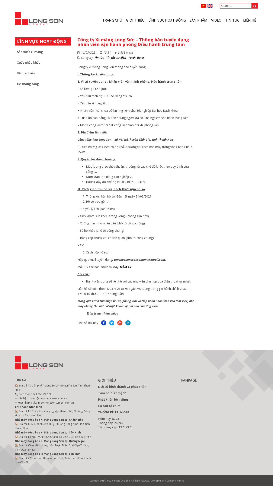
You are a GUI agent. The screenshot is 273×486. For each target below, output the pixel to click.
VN (203, 6)
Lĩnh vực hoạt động (167, 20)
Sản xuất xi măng (30, 52)
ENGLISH (210, 6)
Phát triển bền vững (113, 399)
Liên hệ (249, 20)
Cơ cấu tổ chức (109, 406)
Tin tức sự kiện (116, 58)
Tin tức (232, 20)
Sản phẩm (198, 20)
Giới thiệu (135, 20)
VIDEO (216, 20)
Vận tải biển (26, 73)
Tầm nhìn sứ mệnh (112, 393)
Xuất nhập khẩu (29, 62)
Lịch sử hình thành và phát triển (122, 387)
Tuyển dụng (136, 58)
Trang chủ (112, 20)
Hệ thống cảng (28, 84)
